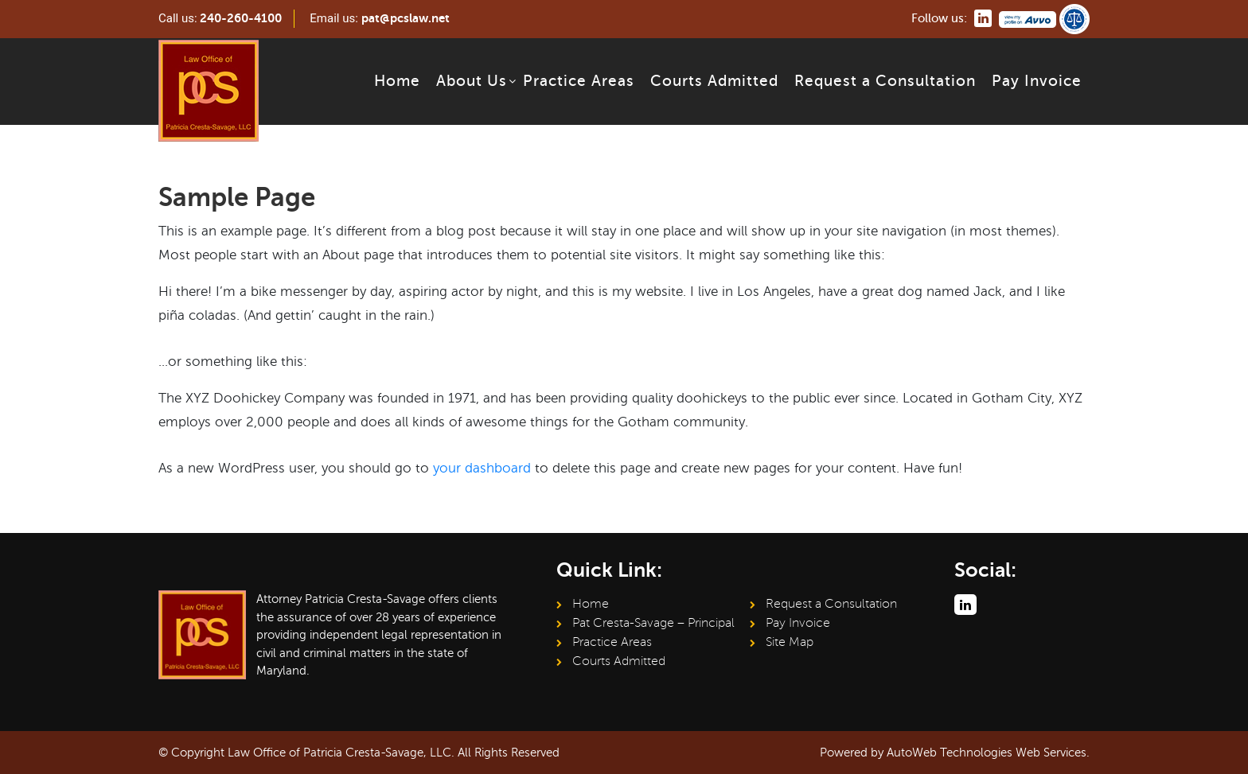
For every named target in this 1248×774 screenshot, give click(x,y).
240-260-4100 (241, 18)
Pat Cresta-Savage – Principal (653, 623)
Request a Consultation (885, 80)
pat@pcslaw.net (405, 18)
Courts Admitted (714, 80)
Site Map (789, 642)
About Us (471, 80)
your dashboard (482, 468)
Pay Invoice (1037, 80)
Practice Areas (578, 80)
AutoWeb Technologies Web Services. (988, 752)
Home (397, 80)
